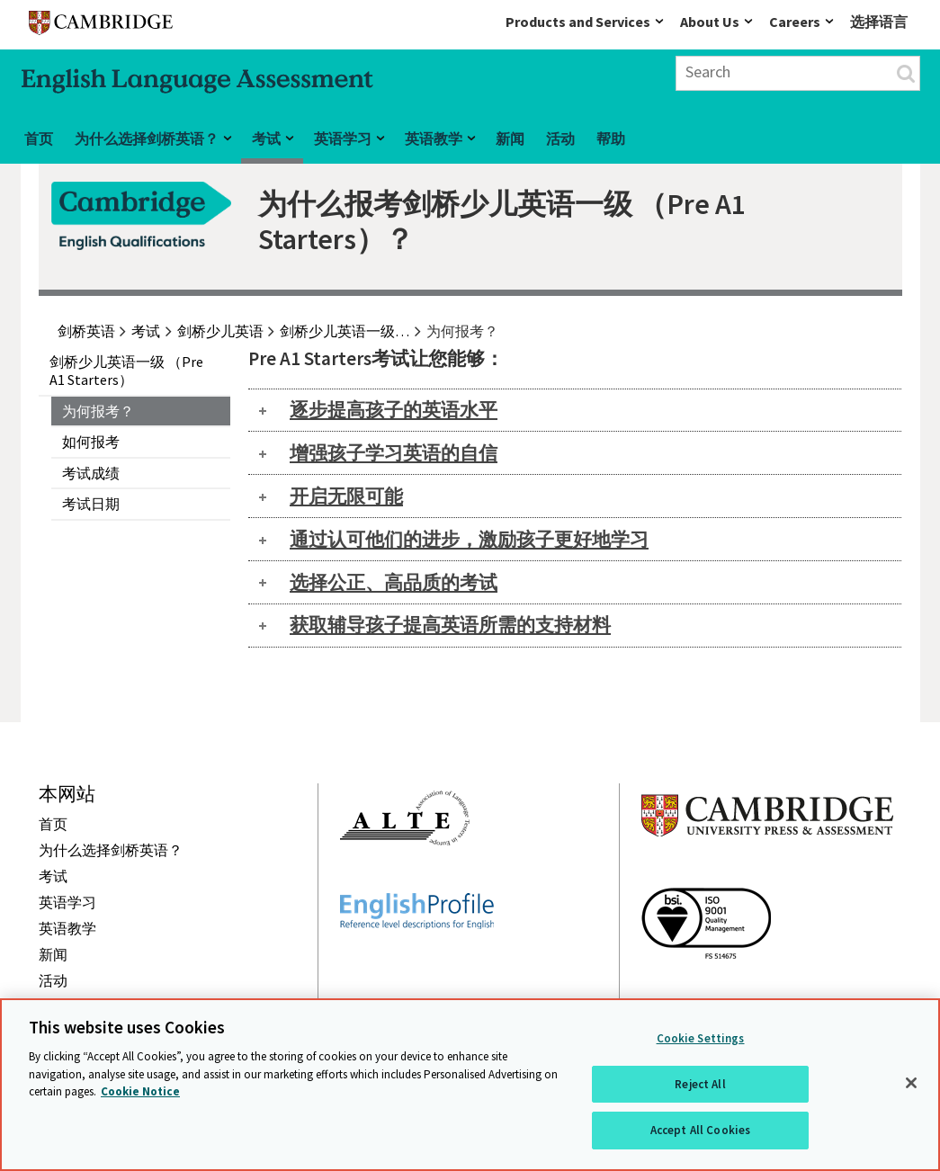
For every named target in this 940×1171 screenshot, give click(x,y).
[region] (470, 1084)
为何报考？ (98, 411)
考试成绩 (91, 473)
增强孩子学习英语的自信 (393, 453)
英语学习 (343, 138)
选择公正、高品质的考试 (393, 582)
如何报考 (91, 442)
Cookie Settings (701, 1038)
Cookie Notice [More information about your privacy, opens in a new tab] (140, 1091)
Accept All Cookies (700, 1130)
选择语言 (879, 22)
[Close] (911, 1083)
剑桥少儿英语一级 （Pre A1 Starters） (126, 371)
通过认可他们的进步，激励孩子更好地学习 (469, 539)
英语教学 (433, 138)
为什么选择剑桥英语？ (147, 138)
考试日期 (91, 504)
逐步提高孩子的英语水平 (393, 410)
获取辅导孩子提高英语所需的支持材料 (450, 624)
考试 (266, 138)
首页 (38, 138)
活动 (560, 138)
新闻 (510, 138)
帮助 (610, 138)
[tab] (575, 411)
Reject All (700, 1084)
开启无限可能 (346, 496)
